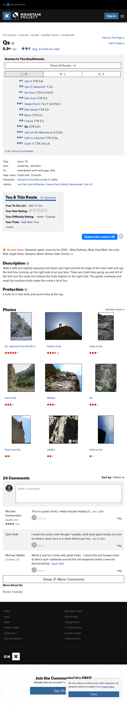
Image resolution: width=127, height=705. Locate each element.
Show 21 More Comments (63, 579)
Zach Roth (11, 534)
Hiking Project (72, 622)
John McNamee (36, 184)
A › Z (101, 74)
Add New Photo (114, 309)
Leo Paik (22, 184)
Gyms (7, 622)
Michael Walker (15, 555)
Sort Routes (27, 151)
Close (93, 694)
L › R (24, 74)
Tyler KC (88, 184)
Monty (64, 184)
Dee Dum (30, 98)
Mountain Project (74, 611)
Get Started (63, 691)
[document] (93, 689)
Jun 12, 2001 (98, 538)
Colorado (24, 34)
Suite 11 (29, 143)
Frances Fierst (52, 184)
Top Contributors (13, 638)
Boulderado (68, 34)
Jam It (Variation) (35, 86)
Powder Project (73, 633)
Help (6, 616)
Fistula (28, 121)
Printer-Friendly (12, 591)
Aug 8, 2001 (57, 563)
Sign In (111, 16)
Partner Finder (11, 627)
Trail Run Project (73, 627)
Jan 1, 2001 (98, 511)
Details (67, 253)
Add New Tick (30, 222)
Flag (119, 518)
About (7, 611)
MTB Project (71, 616)
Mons (27, 115)
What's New (10, 633)
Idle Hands (31, 109)
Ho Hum (29, 92)
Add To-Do (35, 205)
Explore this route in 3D (99, 236)
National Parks (72, 638)
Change (50, 216)
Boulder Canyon (50, 34)
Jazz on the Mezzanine (38, 132)
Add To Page (116, 43)
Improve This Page (113, 37)
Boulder (35, 34)
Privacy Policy (107, 687)
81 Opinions (48, 197)
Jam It (28, 81)
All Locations (9, 34)
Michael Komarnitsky (29, 179)
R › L (63, 74)
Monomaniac (76, 184)
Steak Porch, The (35, 104)
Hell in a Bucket (34, 138)
